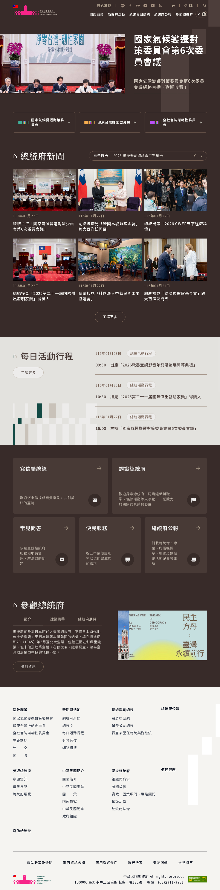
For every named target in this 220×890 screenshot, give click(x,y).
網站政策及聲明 (40, 859)
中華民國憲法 (73, 783)
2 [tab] (155, 93)
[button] (205, 5)
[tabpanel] (110, 66)
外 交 (20, 745)
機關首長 (119, 783)
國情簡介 (69, 775)
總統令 (67, 723)
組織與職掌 (121, 775)
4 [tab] (184, 93)
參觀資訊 (20, 775)
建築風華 (20, 783)
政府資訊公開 (74, 859)
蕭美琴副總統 (123, 723)
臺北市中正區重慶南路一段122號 (115, 878)
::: (3, 2)
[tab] (28, 633)
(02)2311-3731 (171, 878)
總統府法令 (121, 805)
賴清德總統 (121, 716)
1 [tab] (141, 93)
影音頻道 (69, 738)
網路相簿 (69, 745)
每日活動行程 (73, 731)
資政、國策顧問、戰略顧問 (134, 790)
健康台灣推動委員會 (29, 723)
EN (188, 5)
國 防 (20, 753)
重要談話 (20, 738)
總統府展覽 (22, 790)
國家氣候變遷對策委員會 (33, 716)
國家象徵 (69, 798)
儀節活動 (119, 798)
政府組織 (69, 812)
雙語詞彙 (160, 859)
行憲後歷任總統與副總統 (132, 731)
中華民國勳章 (73, 805)
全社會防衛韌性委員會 (31, 731)
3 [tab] (170, 93)
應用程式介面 (107, 859)
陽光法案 (135, 859)
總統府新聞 (71, 716)
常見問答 (185, 859)
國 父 (69, 790)
